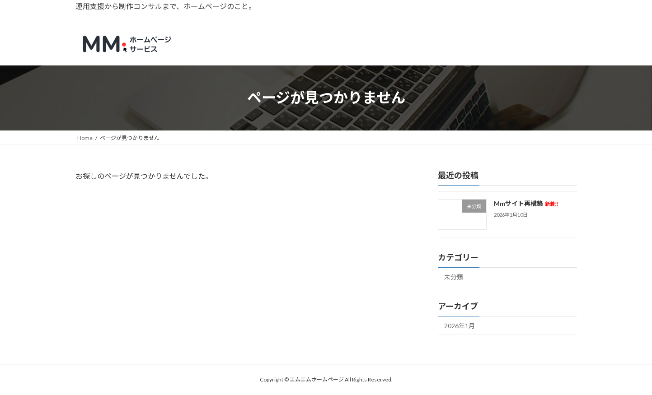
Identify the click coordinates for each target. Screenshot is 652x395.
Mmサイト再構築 (525, 203)
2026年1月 (459, 326)
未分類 (453, 277)
